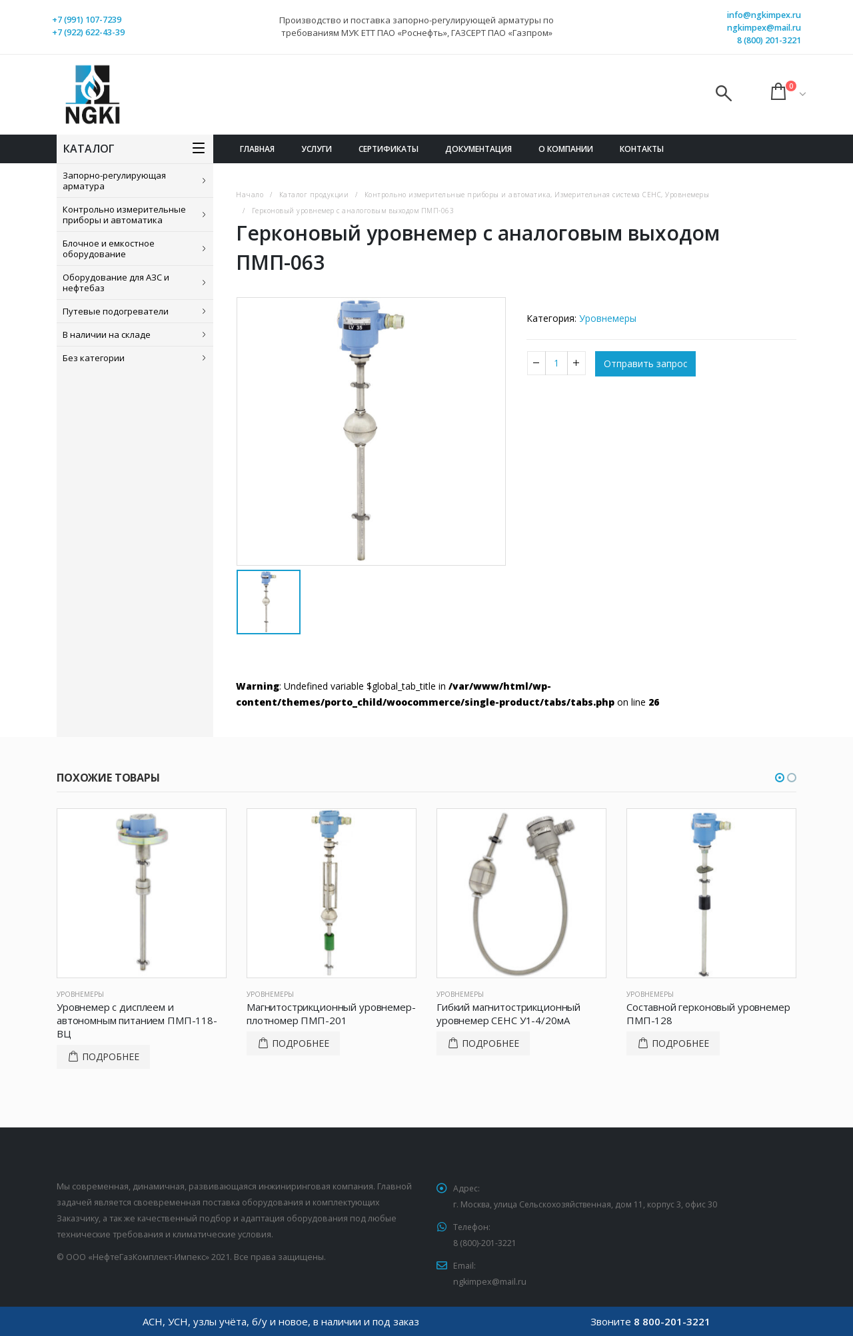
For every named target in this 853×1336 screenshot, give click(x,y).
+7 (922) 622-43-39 (88, 32)
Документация (478, 149)
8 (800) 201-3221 (769, 40)
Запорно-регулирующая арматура (114, 180)
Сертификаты (389, 149)
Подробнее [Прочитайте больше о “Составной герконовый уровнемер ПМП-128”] (680, 1043)
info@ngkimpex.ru (764, 15)
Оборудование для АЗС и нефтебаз (116, 282)
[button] (780, 778)
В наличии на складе (107, 334)
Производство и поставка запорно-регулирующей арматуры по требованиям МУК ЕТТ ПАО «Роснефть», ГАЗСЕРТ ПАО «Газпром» (416, 26)
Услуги (316, 149)
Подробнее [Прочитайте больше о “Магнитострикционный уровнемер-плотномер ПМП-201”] (300, 1043)
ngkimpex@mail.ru (764, 27)
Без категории (94, 358)
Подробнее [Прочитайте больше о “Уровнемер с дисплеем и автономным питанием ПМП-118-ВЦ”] (110, 1056)
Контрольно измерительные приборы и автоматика (124, 214)
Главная (257, 149)
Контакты (642, 149)
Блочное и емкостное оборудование (109, 248)
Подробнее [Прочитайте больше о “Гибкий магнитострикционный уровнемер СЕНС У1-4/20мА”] (490, 1043)
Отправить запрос (646, 364)
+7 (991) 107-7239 (86, 19)
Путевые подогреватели (116, 311)
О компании (565, 149)
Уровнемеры (607, 318)
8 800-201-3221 (672, 1321)
